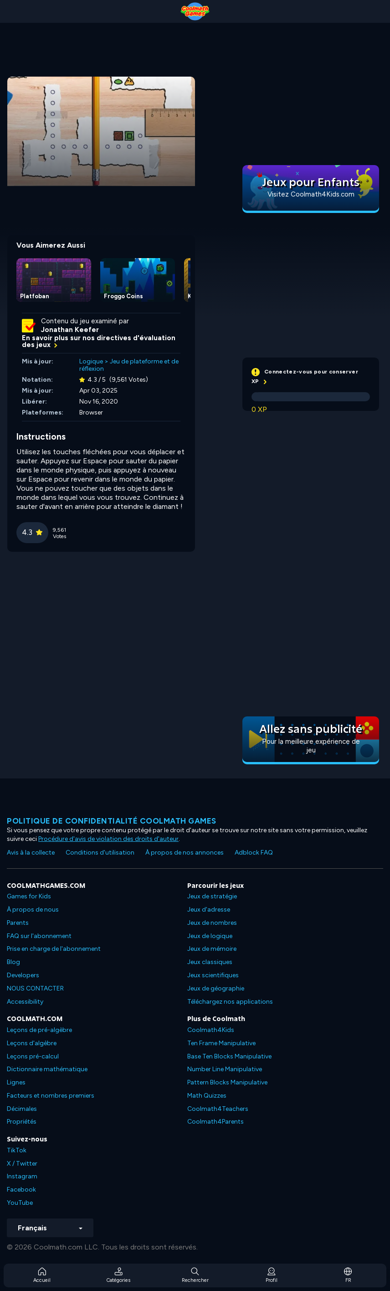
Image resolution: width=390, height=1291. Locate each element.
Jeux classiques (209, 962)
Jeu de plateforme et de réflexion (129, 365)
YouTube (20, 1203)
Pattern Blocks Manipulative (227, 1082)
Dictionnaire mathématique (47, 1069)
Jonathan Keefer (70, 330)
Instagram (22, 1176)
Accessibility (25, 1002)
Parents (18, 923)
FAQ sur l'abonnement (39, 936)
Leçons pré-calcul (33, 1056)
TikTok (16, 1150)
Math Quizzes (206, 1095)
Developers (23, 975)
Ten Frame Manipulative (221, 1043)
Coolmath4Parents (215, 1121)
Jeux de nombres (212, 923)
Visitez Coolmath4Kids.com (310, 194)
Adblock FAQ (254, 852)
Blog (13, 962)
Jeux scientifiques (213, 975)
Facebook (21, 1189)
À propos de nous (33, 909)
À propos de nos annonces (184, 852)
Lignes (16, 1082)
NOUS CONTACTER (35, 988)
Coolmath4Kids (210, 1030)
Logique (91, 361)
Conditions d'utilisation (100, 852)
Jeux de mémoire (211, 949)
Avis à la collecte (31, 852)
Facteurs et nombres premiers (50, 1095)
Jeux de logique (209, 936)
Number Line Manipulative (224, 1069)
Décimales (22, 1109)
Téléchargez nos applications (230, 1002)
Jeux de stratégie (212, 896)
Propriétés (21, 1121)
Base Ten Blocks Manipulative (229, 1056)
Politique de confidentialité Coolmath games (111, 820)
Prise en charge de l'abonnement (54, 949)
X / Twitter (22, 1163)
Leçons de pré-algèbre (39, 1030)
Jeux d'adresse (208, 909)
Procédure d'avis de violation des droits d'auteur (108, 839)
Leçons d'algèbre (31, 1043)
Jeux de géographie (215, 988)
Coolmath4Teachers (217, 1109)
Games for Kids (29, 896)
